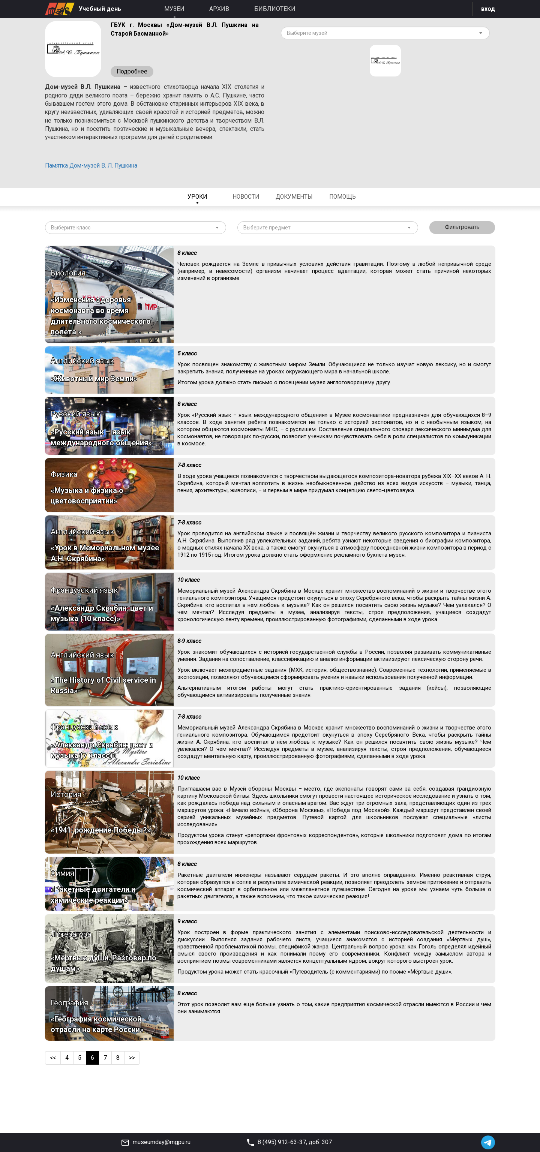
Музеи (174, 8)
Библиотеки (275, 8)
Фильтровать (462, 239)
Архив (219, 8)
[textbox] (382, 33)
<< (53, 1108)
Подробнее (132, 71)
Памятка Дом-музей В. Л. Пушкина (94, 176)
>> (133, 1108)
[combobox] (385, 33)
